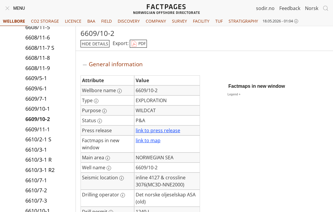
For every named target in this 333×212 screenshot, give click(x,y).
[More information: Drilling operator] (122, 195)
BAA (91, 21)
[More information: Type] (96, 101)
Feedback (289, 8)
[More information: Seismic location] (121, 178)
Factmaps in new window (256, 86)
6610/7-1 (36, 180)
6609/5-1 (36, 78)
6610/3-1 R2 (40, 169)
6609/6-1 (36, 88)
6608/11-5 (37, 27)
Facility (201, 21)
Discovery (129, 21)
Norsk (311, 8)
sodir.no (265, 8)
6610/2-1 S (38, 139)
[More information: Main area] (107, 158)
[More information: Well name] (108, 168)
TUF (219, 21)
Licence (73, 21)
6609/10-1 (37, 108)
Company (156, 21)
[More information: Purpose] (104, 111)
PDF (138, 44)
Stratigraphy (243, 21)
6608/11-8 (37, 57)
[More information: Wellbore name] (119, 91)
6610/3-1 (36, 149)
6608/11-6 (37, 37)
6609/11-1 (37, 129)
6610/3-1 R (38, 159)
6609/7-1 (36, 98)
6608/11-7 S (39, 47)
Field (106, 21)
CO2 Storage (45, 21)
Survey (179, 21)
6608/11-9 (37, 68)
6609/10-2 (37, 118)
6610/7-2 (36, 190)
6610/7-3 (36, 200)
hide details (95, 44)
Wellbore (14, 21)
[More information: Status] (99, 121)
